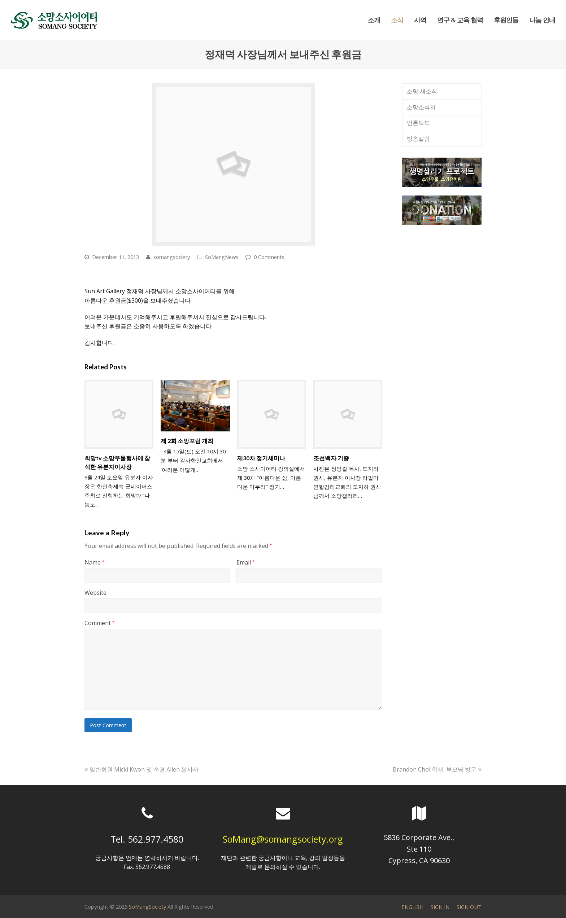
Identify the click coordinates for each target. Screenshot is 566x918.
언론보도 (418, 123)
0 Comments (269, 256)
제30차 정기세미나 (261, 457)
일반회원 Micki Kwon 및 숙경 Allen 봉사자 (141, 769)
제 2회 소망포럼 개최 (187, 440)
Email (245, 562)
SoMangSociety (147, 906)
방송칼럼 (418, 138)
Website (95, 593)
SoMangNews (221, 256)
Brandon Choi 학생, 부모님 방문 (437, 769)
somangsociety (171, 256)
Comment (99, 623)
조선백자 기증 (331, 457)
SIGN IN (440, 906)
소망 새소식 (422, 91)
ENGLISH (412, 906)
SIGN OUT (469, 906)
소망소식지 (421, 107)
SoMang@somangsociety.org (283, 839)
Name (94, 562)
